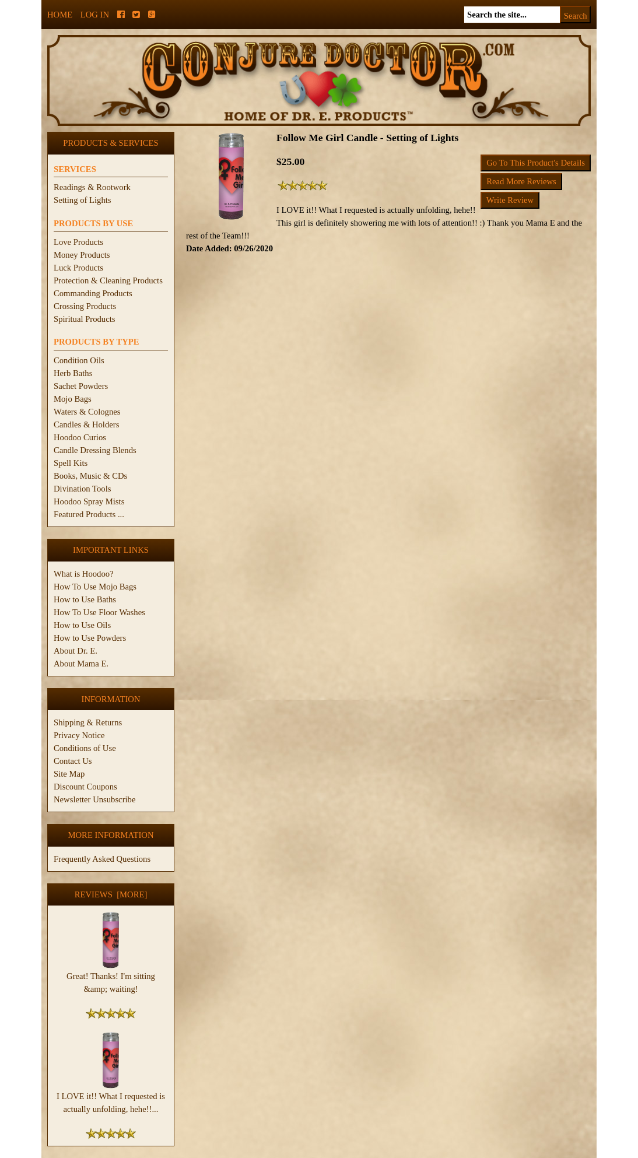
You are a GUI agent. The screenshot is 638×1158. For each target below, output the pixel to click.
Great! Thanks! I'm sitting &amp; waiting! (110, 978)
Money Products (82, 254)
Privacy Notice (79, 735)
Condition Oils (79, 360)
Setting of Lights (82, 200)
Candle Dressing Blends (95, 450)
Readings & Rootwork (92, 187)
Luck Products (78, 267)
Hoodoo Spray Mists (89, 501)
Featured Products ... (89, 514)
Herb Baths (73, 373)
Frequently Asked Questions (102, 859)
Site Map (69, 773)
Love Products (78, 242)
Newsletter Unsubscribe (94, 799)
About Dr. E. (75, 650)
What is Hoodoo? (84, 573)
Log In (94, 14)
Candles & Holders (86, 424)
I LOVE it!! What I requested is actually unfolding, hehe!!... (111, 1098)
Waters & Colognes (87, 411)
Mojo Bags (73, 398)
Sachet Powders (81, 386)
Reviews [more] (111, 894)
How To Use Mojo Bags (95, 586)
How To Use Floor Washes (99, 612)
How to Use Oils (82, 625)
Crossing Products (85, 306)
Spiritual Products (84, 319)
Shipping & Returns (88, 722)
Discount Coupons (85, 786)
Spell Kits (70, 463)
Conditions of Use (85, 748)
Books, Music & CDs (90, 475)
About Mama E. (81, 663)
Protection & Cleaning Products (108, 280)
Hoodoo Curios (80, 437)
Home (59, 14)
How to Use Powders (90, 638)
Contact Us (73, 761)
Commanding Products (93, 293)
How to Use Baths (85, 599)
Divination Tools (82, 488)
